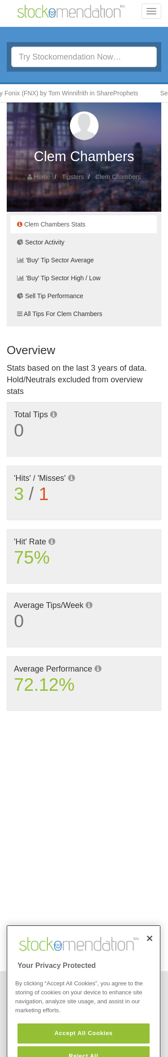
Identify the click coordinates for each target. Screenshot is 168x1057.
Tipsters (73, 176)
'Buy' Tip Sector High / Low (58, 278)
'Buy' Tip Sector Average (55, 260)
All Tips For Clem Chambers (59, 313)
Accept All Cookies (83, 1042)
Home (42, 176)
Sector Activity (41, 242)
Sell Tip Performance (50, 296)
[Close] (149, 947)
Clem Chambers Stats (51, 224)
